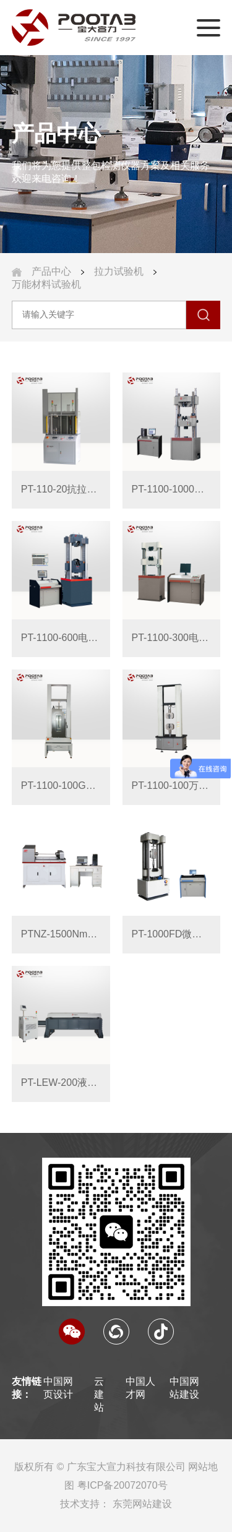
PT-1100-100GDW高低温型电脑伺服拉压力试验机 (61, 785)
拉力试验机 (119, 271)
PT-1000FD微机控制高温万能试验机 (172, 934)
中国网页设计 (58, 1388)
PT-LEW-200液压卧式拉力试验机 (61, 1082)
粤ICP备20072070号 (122, 1485)
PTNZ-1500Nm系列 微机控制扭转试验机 (61, 934)
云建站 (99, 1394)
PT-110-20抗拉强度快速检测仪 (61, 489)
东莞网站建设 (142, 1504)
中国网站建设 (184, 1388)
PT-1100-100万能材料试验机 (172, 785)
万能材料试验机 (46, 284)
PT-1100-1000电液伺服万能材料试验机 (172, 489)
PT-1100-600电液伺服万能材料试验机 (61, 637)
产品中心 (51, 271)
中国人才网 (140, 1388)
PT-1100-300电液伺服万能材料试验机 (172, 637)
